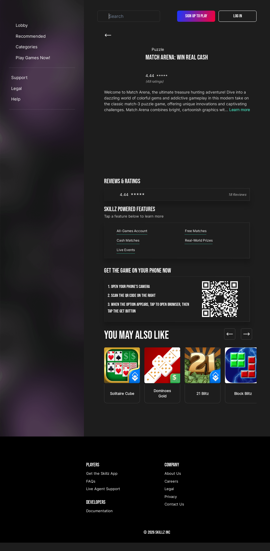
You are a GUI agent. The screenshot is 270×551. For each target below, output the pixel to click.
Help (15, 130)
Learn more (239, 109)
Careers (171, 489)
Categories (32, 78)
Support (19, 109)
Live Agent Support (103, 497)
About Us (173, 482)
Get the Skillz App (102, 482)
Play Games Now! (38, 89)
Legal (16, 119)
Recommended (36, 67)
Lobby (27, 56)
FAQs (90, 489)
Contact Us (174, 512)
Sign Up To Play (196, 16)
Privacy (171, 505)
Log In (237, 16)
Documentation (99, 519)
